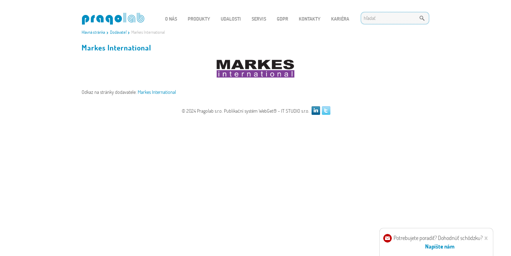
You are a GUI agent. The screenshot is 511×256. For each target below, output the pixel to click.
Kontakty (309, 18)
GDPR (282, 18)
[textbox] (395, 18)
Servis (259, 18)
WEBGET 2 (113, 18)
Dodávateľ (118, 32)
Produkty (199, 18)
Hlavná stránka (93, 32)
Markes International (157, 92)
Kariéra (340, 18)
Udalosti (231, 18)
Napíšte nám (440, 246)
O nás (171, 18)
